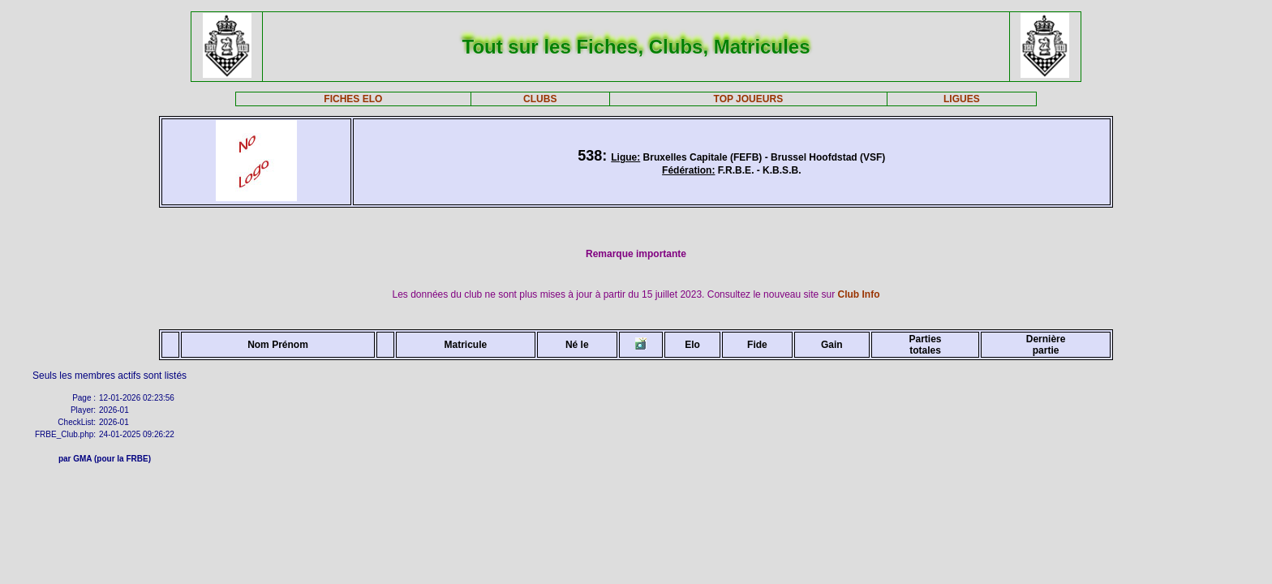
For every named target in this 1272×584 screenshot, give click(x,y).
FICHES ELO (353, 99)
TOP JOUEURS (749, 99)
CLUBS (539, 99)
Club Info (859, 294)
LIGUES (961, 99)
